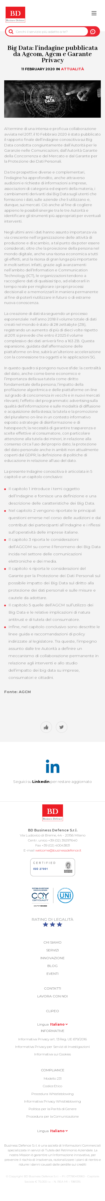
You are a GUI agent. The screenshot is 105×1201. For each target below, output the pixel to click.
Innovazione (52, 958)
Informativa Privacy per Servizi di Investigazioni (52, 1047)
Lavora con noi (52, 996)
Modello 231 (53, 1078)
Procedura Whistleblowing (52, 1094)
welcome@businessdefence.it (58, 850)
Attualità (72, 69)
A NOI (93, 31)
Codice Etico (52, 1086)
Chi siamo (52, 942)
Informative (52, 1031)
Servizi (52, 950)
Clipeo (52, 1011)
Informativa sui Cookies (52, 1054)
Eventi (52, 973)
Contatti (52, 988)
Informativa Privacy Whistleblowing (52, 1101)
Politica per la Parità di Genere (52, 1109)
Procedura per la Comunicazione (52, 1116)
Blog (52, 966)
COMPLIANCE (52, 1070)
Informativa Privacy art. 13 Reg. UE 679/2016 (52, 1039)
